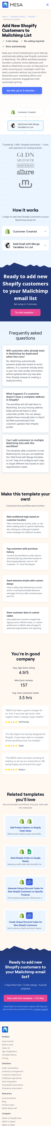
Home (4, 16)
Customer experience (11, 1074)
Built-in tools (7, 1044)
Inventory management (12, 1071)
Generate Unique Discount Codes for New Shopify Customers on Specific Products (25, 891)
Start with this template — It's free (25, 998)
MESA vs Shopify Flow (11, 1118)
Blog (4, 1101)
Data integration (9, 1081)
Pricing (5, 1058)
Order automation (10, 1068)
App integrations (9, 1051)
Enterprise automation (12, 1088)
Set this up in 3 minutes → (22, 90)
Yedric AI (6, 1048)
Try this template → (25, 312)
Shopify (31, 16)
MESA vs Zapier (9, 1121)
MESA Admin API (9, 1108)
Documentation (9, 1098)
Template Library (17, 16)
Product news (8, 1105)
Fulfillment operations (12, 1078)
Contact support (41, 1009)
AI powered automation (12, 1085)
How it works (8, 1041)
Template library (9, 1054)
